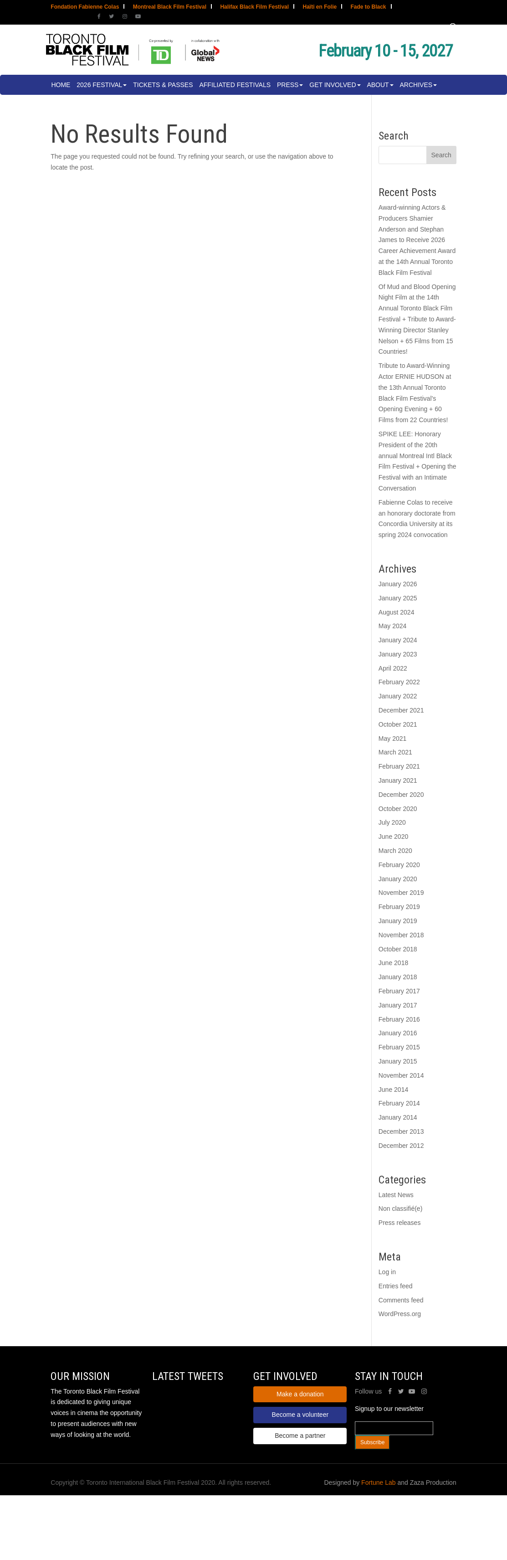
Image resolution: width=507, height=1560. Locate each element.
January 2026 (398, 584)
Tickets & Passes (163, 84)
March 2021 (395, 752)
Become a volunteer (300, 1414)
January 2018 (398, 977)
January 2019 (398, 921)
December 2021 (401, 710)
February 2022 (399, 682)
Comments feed (401, 1300)
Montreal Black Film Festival (169, 7)
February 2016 (399, 1019)
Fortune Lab (378, 1482)
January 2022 (398, 696)
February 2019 (399, 906)
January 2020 (398, 879)
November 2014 (401, 1075)
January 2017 (398, 1005)
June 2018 (393, 962)
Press (287, 84)
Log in (387, 1272)
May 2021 (392, 738)
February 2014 (399, 1103)
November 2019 (401, 892)
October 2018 (398, 949)
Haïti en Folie (319, 7)
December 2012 (401, 1145)
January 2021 (398, 780)
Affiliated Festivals (235, 84)
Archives (416, 84)
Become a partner (300, 1435)
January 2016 (398, 1033)
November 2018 (401, 935)
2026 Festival (99, 84)
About (378, 84)
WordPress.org (400, 1313)
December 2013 (401, 1131)
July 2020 (392, 822)
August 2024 (397, 612)
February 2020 (399, 864)
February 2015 (399, 1047)
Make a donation (300, 1394)
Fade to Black (368, 7)
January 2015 (398, 1061)
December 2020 (401, 794)
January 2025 (398, 598)
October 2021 (398, 724)
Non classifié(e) (400, 1208)
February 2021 (399, 766)
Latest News (396, 1194)
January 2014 (398, 1117)
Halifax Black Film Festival (254, 7)
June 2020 (393, 836)
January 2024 (398, 640)
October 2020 (398, 808)
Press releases (400, 1222)
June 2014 (393, 1089)
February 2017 (399, 991)
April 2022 (393, 668)
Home (60, 84)
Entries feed (396, 1286)
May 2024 (392, 626)
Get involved (332, 84)
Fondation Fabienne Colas (85, 7)
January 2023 (398, 654)
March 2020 (395, 850)
